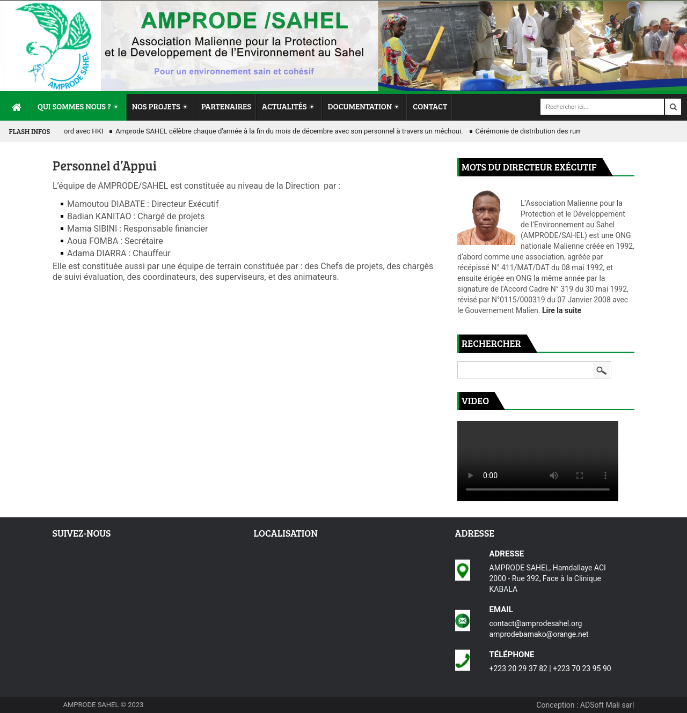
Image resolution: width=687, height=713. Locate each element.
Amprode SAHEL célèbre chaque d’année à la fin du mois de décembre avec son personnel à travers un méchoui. (290, 131)
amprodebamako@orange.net (539, 634)
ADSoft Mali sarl (607, 705)
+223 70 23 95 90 (582, 668)
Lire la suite (561, 310)
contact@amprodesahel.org (535, 623)
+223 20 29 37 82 (518, 668)
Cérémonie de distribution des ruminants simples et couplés (570, 131)
